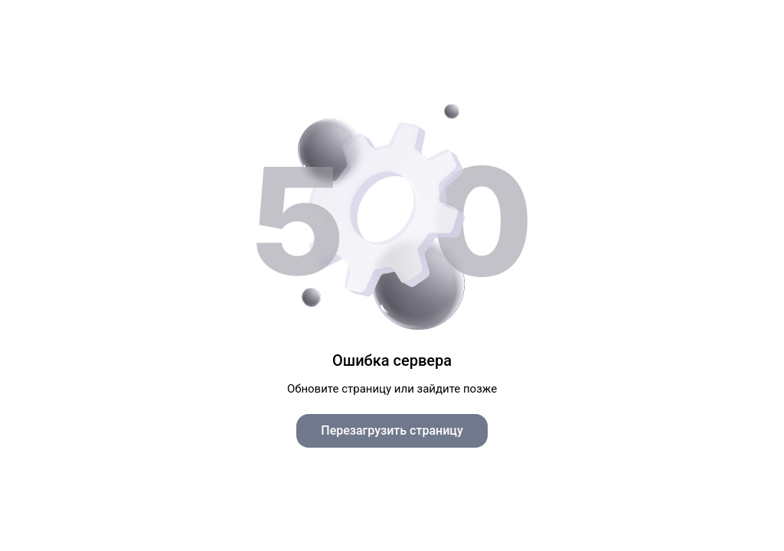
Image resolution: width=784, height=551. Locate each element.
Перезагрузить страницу (391, 430)
